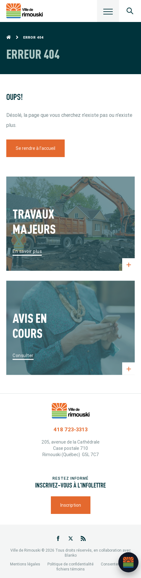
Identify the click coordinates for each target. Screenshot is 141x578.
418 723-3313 (70, 429)
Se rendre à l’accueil (35, 148)
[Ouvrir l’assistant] (128, 562)
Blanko (71, 555)
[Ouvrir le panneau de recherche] (130, 11)
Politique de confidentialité (70, 564)
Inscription (70, 505)
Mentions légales (25, 564)
